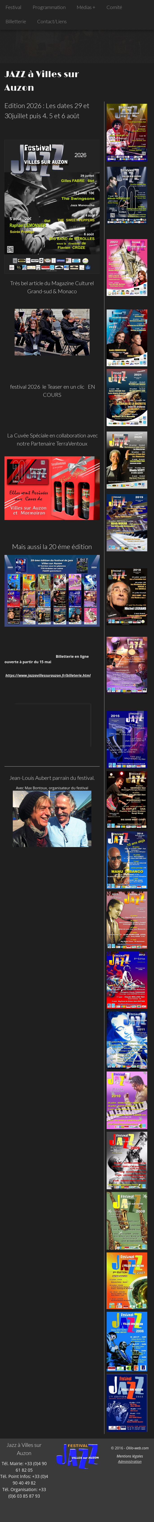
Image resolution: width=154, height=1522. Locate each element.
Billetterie (16, 21)
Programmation (49, 7)
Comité (114, 7)
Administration (130, 1461)
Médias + (86, 7)
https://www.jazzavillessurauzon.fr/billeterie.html (48, 675)
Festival (13, 7)
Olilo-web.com (137, 1448)
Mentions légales (130, 1456)
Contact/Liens (52, 21)
